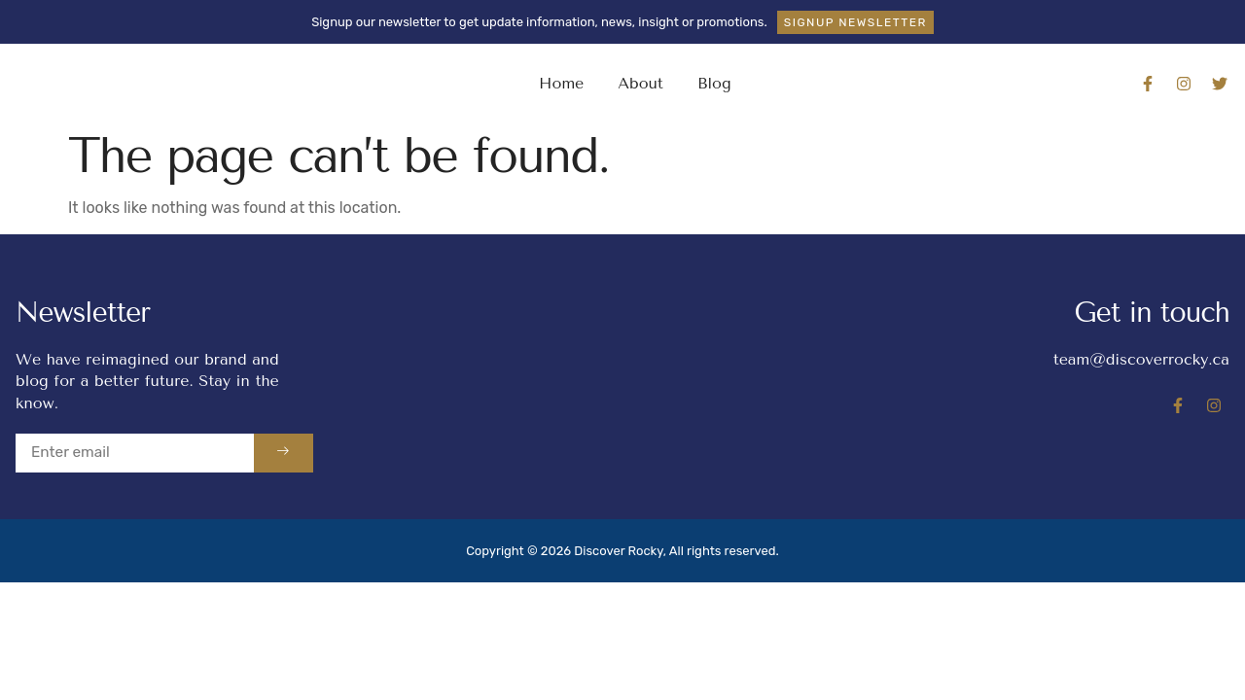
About (640, 83)
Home (561, 83)
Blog (714, 83)
